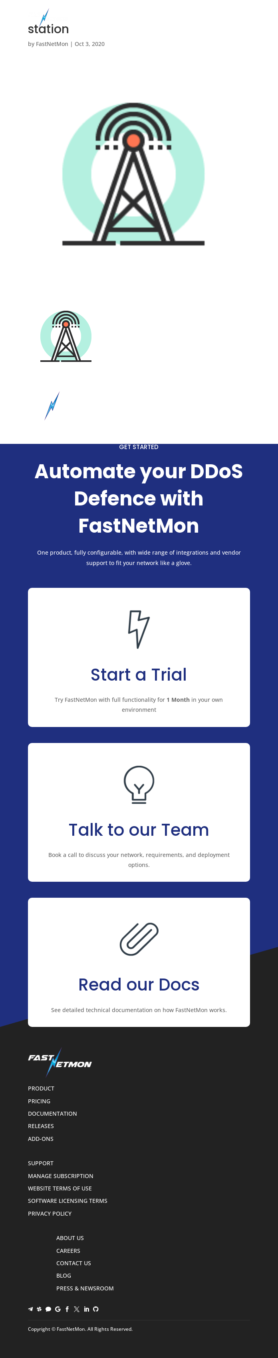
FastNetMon (52, 44)
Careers (68, 1251)
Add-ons (41, 1139)
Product (41, 1088)
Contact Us (73, 1263)
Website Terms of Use (60, 1188)
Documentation (52, 1113)
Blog (63, 1275)
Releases (41, 1126)
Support (41, 1163)
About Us (70, 1238)
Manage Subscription (60, 1176)
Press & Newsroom (85, 1288)
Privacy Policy (49, 1213)
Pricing (39, 1101)
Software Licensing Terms (67, 1201)
